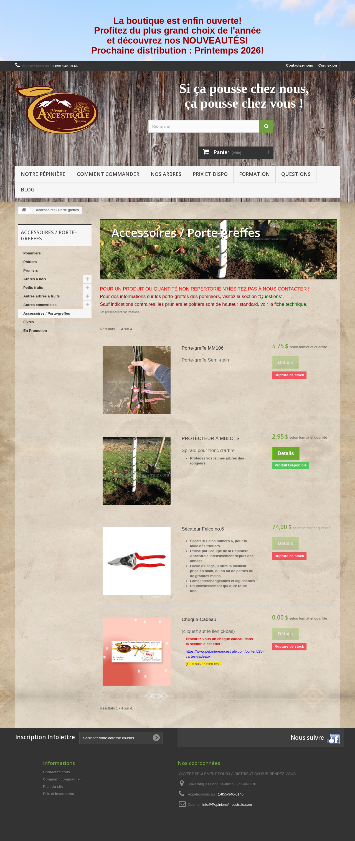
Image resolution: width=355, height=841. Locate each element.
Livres (28, 322)
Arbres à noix (34, 279)
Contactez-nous (299, 65)
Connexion (327, 65)
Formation (254, 174)
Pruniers (30, 270)
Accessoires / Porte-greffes (46, 313)
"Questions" (270, 296)
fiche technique (290, 304)
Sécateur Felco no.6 (203, 529)
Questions (296, 174)
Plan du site (53, 786)
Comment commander (108, 174)
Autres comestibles (40, 305)
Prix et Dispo (210, 174)
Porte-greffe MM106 (203, 348)
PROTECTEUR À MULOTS (211, 438)
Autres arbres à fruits (41, 296)
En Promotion (35, 331)
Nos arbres (166, 174)
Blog (27, 189)
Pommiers (32, 253)
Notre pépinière (43, 174)
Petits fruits (33, 288)
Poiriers (30, 262)
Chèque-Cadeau (199, 619)
